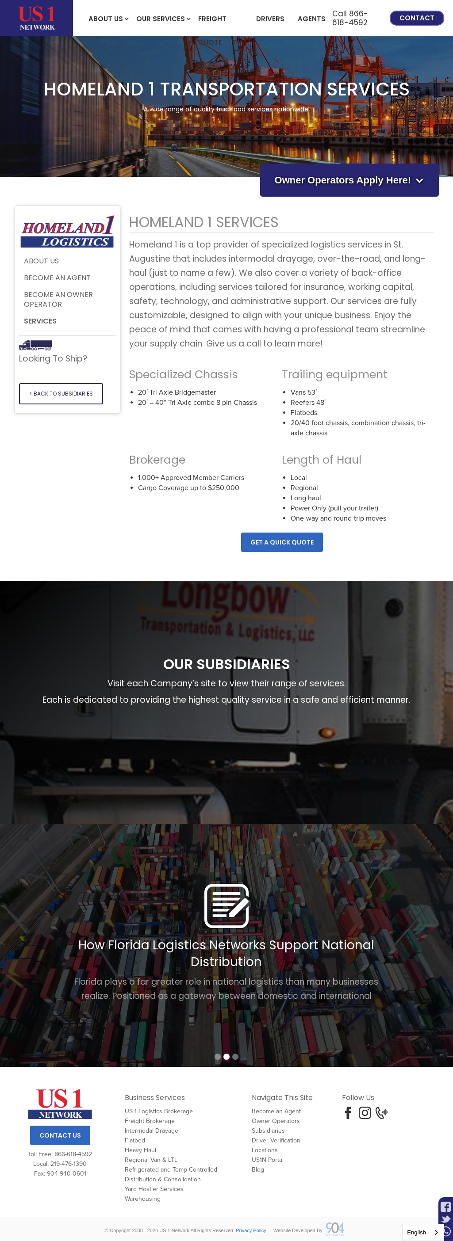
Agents (312, 18)
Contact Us (60, 1135)
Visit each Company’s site (161, 683)
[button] (106, 18)
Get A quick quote (282, 542)
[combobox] (423, 1232)
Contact (416, 18)
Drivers (270, 18)
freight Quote (212, 22)
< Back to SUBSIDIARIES (61, 393)
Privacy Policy (251, 1230)
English (416, 1232)
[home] (36, 18)
